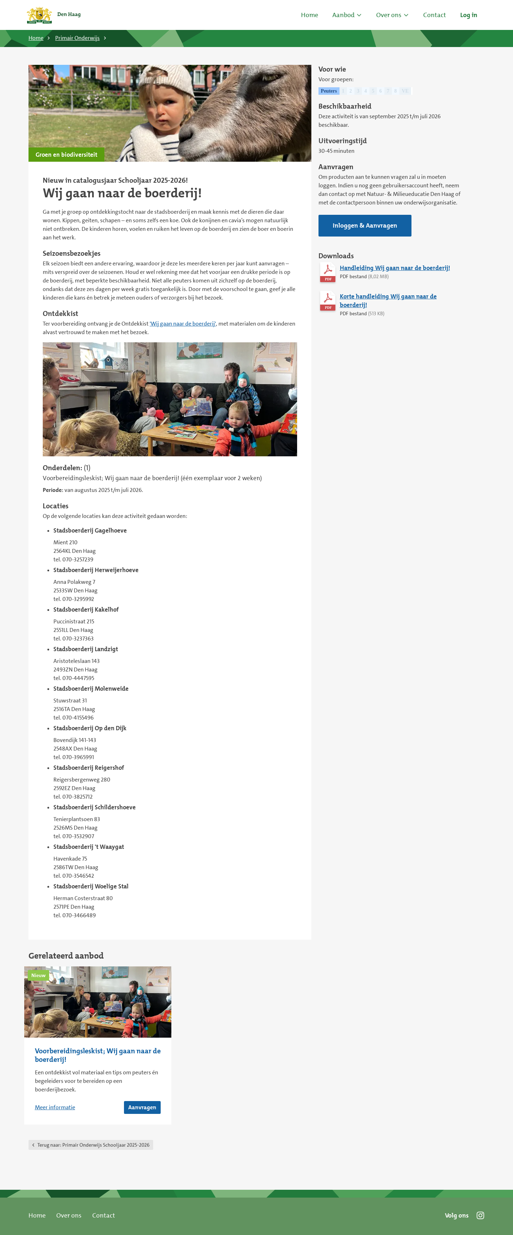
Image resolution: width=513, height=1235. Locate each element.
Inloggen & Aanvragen (365, 225)
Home (309, 15)
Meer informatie (55, 1107)
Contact (103, 1215)
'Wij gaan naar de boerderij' (183, 323)
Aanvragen (142, 1107)
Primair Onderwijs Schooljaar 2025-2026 (93, 1145)
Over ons (69, 1215)
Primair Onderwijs (77, 38)
